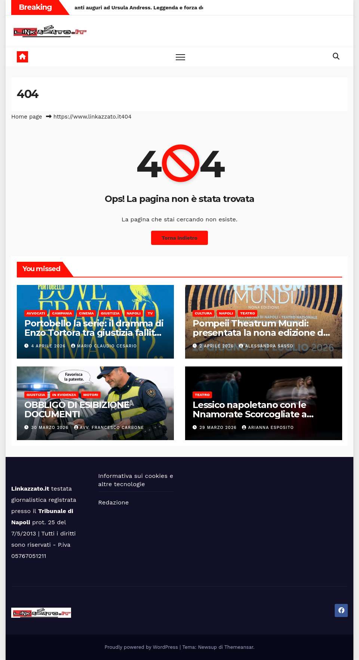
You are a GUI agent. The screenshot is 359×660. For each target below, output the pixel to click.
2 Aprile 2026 (218, 346)
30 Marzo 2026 (50, 427)
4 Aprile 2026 (49, 346)
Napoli (134, 313)
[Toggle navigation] (180, 56)
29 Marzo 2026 (219, 427)
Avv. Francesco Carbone (109, 427)
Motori (90, 395)
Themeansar (238, 647)
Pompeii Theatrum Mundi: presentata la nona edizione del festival (262, 332)
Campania (62, 313)
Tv (150, 313)
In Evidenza (64, 395)
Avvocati (36, 313)
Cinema (86, 313)
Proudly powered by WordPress (142, 647)
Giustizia (110, 313)
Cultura (203, 313)
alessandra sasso (266, 346)
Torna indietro (179, 238)
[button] (336, 56)
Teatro (247, 313)
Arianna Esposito (268, 427)
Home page (26, 116)
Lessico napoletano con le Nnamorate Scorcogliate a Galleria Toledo (250, 414)
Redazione (113, 502)
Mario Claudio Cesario (104, 346)
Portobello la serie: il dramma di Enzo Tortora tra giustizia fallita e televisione (93, 332)
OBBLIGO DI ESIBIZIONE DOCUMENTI (76, 409)
